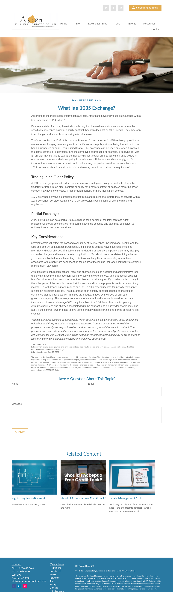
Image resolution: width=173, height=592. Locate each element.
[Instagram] (25, 586)
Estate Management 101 (125, 498)
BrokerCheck (130, 571)
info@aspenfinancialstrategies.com (29, 581)
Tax (51, 581)
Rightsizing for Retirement (28, 498)
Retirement (55, 568)
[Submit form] (20, 432)
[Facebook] (113, 8)
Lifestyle (54, 587)
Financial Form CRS (86, 566)
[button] (63, 23)
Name (15, 383)
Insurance (54, 578)
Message (17, 404)
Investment (55, 571)
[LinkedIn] (106, 8)
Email (91, 383)
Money (53, 584)
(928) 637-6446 (26, 568)
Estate (53, 574)
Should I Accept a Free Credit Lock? (83, 498)
